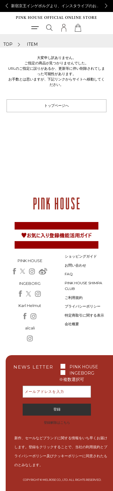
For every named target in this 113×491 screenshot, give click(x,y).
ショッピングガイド (81, 256)
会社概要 (72, 324)
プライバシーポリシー (82, 306)
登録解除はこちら (57, 422)
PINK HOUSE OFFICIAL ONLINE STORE (56, 17)
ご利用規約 (74, 297)
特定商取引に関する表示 (84, 315)
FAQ (69, 274)
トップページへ (56, 105)
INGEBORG (81, 373)
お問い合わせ (75, 265)
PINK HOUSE (83, 367)
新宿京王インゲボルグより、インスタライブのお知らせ (59, 5)
